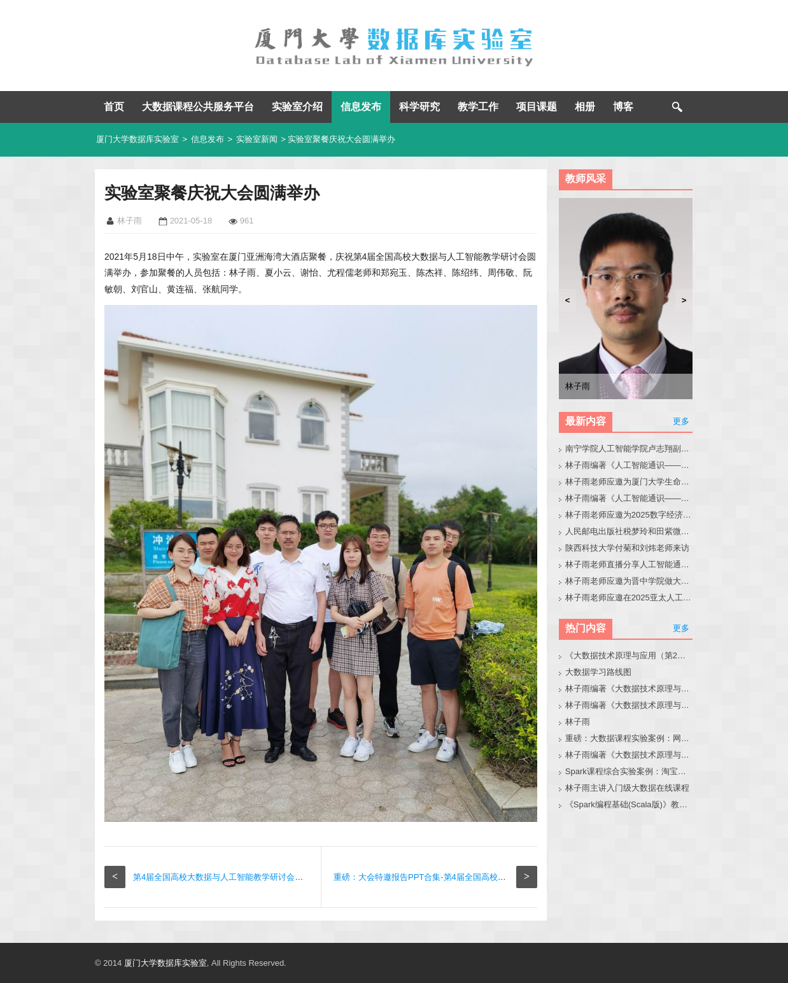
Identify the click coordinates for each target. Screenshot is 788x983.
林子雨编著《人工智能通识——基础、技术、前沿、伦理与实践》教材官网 (629, 498)
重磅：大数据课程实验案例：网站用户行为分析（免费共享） (629, 738)
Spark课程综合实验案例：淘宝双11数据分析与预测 (629, 771)
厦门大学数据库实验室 (137, 139)
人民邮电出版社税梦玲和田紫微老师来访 (629, 531)
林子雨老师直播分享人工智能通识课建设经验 (629, 564)
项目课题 (536, 106)
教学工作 (478, 106)
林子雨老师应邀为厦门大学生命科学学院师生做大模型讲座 (629, 481)
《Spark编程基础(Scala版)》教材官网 (629, 804)
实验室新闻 (257, 139)
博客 (623, 106)
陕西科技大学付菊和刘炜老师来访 (627, 548)
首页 (114, 106)
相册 (585, 106)
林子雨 (577, 721)
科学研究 (419, 106)
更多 (681, 421)
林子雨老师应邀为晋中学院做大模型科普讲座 (629, 581)
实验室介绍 (297, 106)
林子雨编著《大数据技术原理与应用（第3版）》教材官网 (629, 688)
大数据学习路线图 (598, 672)
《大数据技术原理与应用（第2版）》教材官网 (629, 655)
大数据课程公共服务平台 (198, 106)
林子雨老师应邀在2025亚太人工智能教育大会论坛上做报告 (629, 597)
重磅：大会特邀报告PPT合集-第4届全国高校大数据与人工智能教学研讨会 (469, 877)
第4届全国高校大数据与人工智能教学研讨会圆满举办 (230, 877)
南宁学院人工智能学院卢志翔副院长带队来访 (629, 448)
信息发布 (361, 106)
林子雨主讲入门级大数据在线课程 (627, 788)
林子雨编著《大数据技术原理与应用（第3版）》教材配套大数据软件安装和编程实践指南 (629, 755)
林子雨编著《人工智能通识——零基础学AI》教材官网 (629, 465)
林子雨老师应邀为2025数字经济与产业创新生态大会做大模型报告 (629, 515)
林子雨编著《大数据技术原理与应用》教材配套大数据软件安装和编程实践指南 (629, 705)
